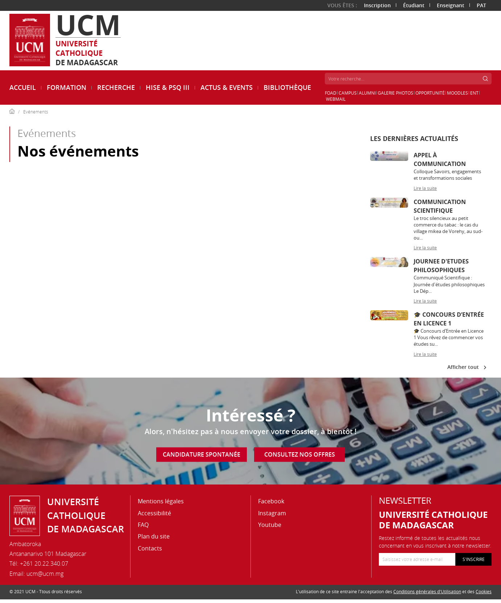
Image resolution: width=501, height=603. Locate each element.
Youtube (269, 525)
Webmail (335, 99)
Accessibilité (154, 513)
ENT (474, 93)
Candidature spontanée (201, 454)
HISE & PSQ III (168, 87)
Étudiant (414, 5)
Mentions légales (161, 501)
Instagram (272, 513)
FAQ (143, 525)
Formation (66, 87)
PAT (481, 5)
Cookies (484, 591)
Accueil (22, 87)
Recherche (116, 87)
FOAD (330, 93)
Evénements (35, 112)
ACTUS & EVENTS (226, 87)
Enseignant (450, 5)
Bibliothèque (287, 87)
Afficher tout (466, 366)
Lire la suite (425, 188)
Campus (348, 93)
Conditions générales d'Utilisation (427, 591)
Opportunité (430, 93)
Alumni (367, 93)
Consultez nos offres (299, 454)
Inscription (377, 5)
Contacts (150, 548)
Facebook (271, 501)
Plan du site (154, 536)
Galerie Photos (395, 93)
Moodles (457, 93)
